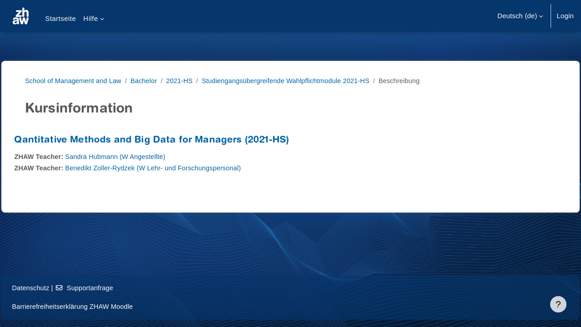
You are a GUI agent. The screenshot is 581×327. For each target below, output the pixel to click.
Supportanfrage (107, 288)
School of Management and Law (82, 80)
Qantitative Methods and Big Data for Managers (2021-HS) (172, 140)
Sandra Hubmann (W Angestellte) (139, 156)
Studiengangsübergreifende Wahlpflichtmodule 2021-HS (301, 80)
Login (565, 16)
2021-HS (191, 80)
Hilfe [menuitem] (91, 18)
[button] (520, 16)
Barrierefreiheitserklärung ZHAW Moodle (95, 306)
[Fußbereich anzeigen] (558, 304)
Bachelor (154, 80)
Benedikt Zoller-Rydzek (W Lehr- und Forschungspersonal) (178, 168)
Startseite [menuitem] (60, 18)
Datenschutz (51, 288)
